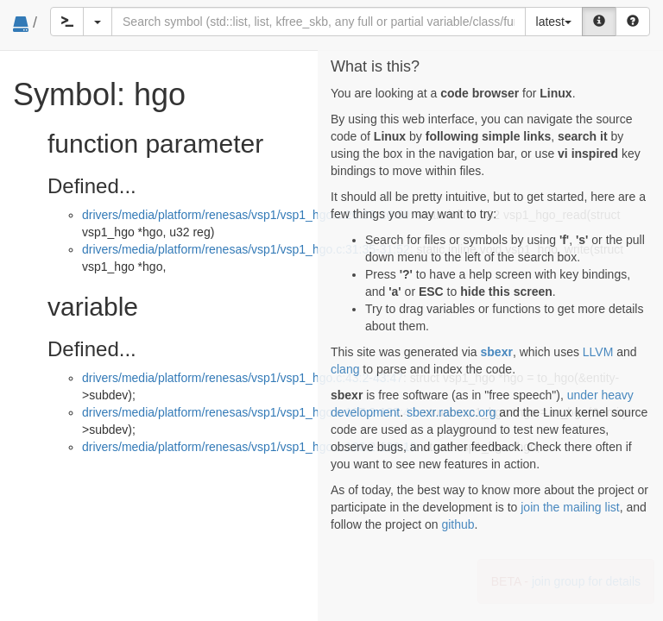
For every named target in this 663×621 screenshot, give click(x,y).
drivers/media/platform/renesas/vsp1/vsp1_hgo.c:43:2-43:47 (242, 378)
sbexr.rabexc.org (451, 412)
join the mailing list (570, 507)
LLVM (598, 352)
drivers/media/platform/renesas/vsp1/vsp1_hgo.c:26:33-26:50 (246, 215)
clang (345, 369)
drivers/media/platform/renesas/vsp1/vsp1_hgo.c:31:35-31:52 (246, 249)
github (457, 524)
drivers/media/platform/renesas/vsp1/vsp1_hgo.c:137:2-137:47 (249, 412)
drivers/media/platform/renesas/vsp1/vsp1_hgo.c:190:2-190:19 (249, 447)
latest (553, 21)
